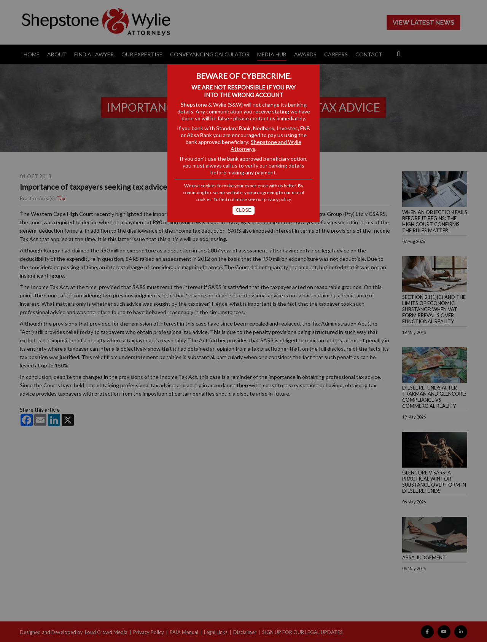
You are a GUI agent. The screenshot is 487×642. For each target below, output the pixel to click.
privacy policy (277, 199)
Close (243, 210)
